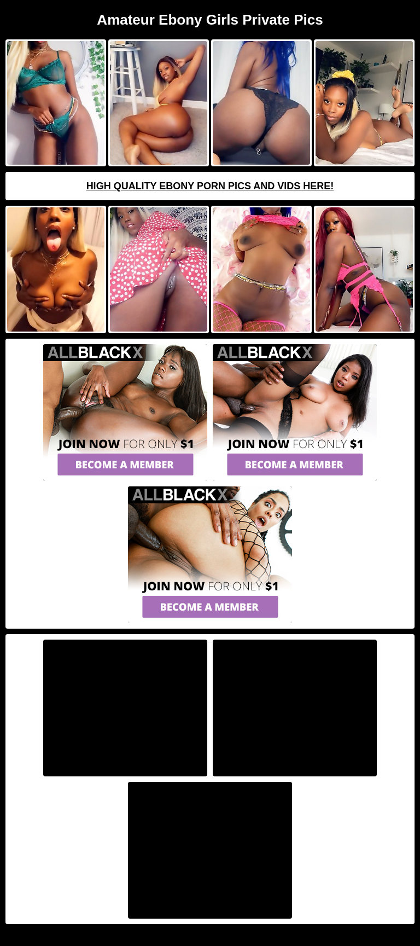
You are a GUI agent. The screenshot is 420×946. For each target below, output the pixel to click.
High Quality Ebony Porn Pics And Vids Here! (210, 186)
